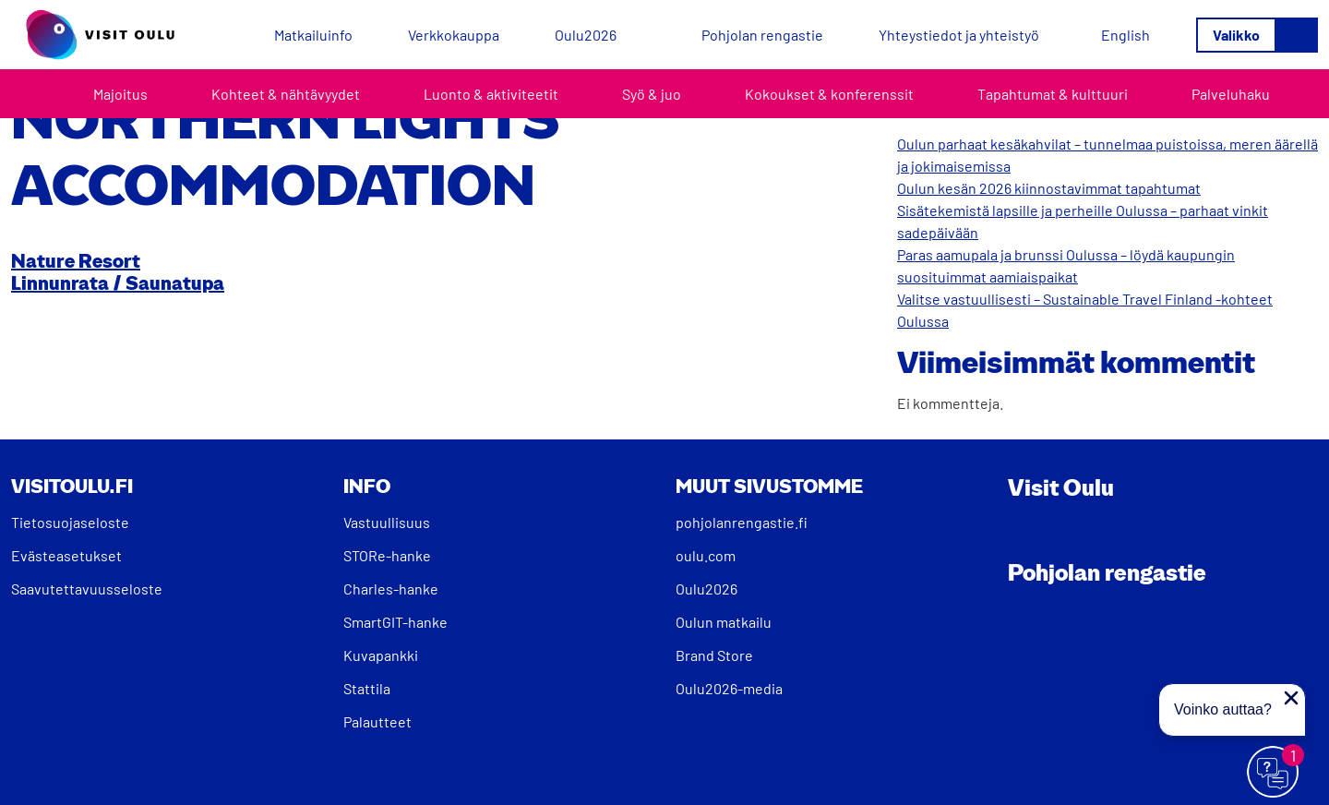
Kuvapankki (380, 655)
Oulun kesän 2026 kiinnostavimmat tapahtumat (1049, 188)
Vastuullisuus (386, 522)
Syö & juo (651, 93)
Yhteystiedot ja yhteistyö (959, 34)
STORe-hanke (387, 555)
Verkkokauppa (453, 34)
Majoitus (120, 93)
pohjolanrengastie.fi (742, 522)
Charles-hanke (390, 588)
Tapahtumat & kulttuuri (1052, 93)
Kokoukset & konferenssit (829, 93)
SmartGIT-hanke (395, 622)
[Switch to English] (1125, 34)
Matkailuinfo (313, 34)
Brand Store (714, 655)
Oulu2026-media (729, 688)
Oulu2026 (586, 34)
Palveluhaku (1230, 93)
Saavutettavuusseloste (86, 588)
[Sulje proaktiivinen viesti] (1291, 698)
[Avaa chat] (1273, 772)
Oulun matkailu (724, 622)
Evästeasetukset (66, 555)
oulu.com (706, 555)
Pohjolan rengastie (762, 34)
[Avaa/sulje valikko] (1257, 35)
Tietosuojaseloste (70, 522)
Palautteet (377, 721)
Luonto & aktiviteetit (491, 93)
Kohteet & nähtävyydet (285, 93)
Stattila (366, 688)
